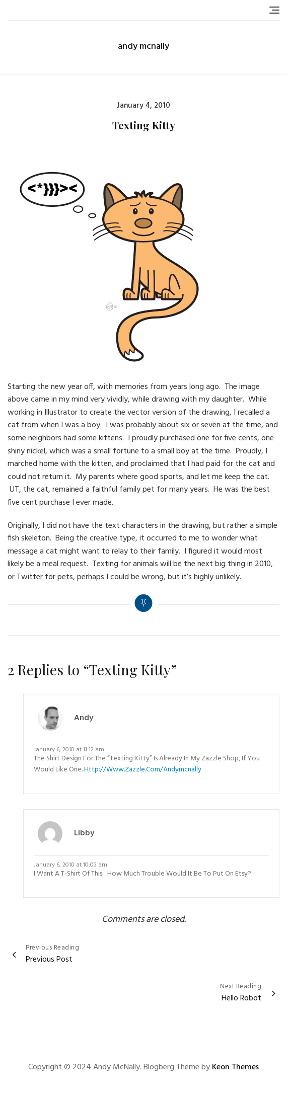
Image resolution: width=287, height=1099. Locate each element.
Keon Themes (235, 1067)
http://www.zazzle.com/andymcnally (142, 769)
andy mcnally (143, 46)
